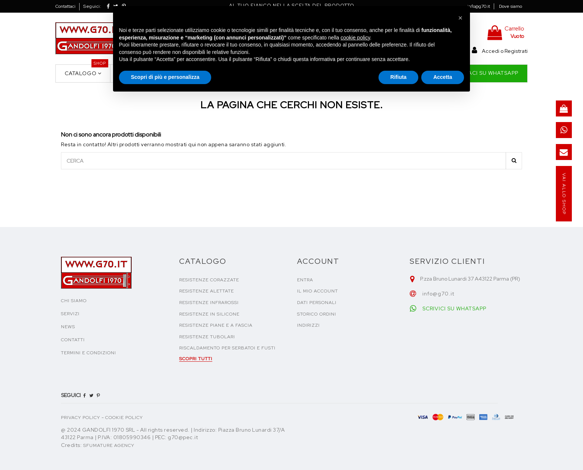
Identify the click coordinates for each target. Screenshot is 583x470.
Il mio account (317, 291)
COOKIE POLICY (124, 418)
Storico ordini (316, 314)
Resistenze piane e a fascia (215, 325)
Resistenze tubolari (207, 337)
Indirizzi (308, 325)
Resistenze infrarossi (209, 303)
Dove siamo (510, 6)
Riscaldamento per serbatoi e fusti (227, 348)
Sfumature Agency (108, 445)
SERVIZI (70, 314)
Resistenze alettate (206, 291)
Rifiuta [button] (398, 77)
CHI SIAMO (74, 301)
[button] (460, 18)
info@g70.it (478, 6)
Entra (305, 280)
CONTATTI (73, 340)
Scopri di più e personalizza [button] (165, 77)
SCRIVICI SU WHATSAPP (454, 308)
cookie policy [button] (355, 38)
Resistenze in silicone (209, 314)
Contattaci (65, 6)
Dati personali (316, 303)
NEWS (68, 327)
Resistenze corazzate (209, 280)
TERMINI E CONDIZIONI (88, 353)
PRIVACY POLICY (80, 418)
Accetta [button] (442, 77)
